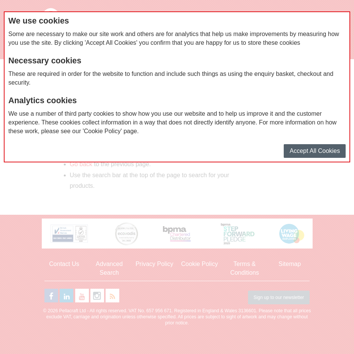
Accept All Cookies (314, 151)
